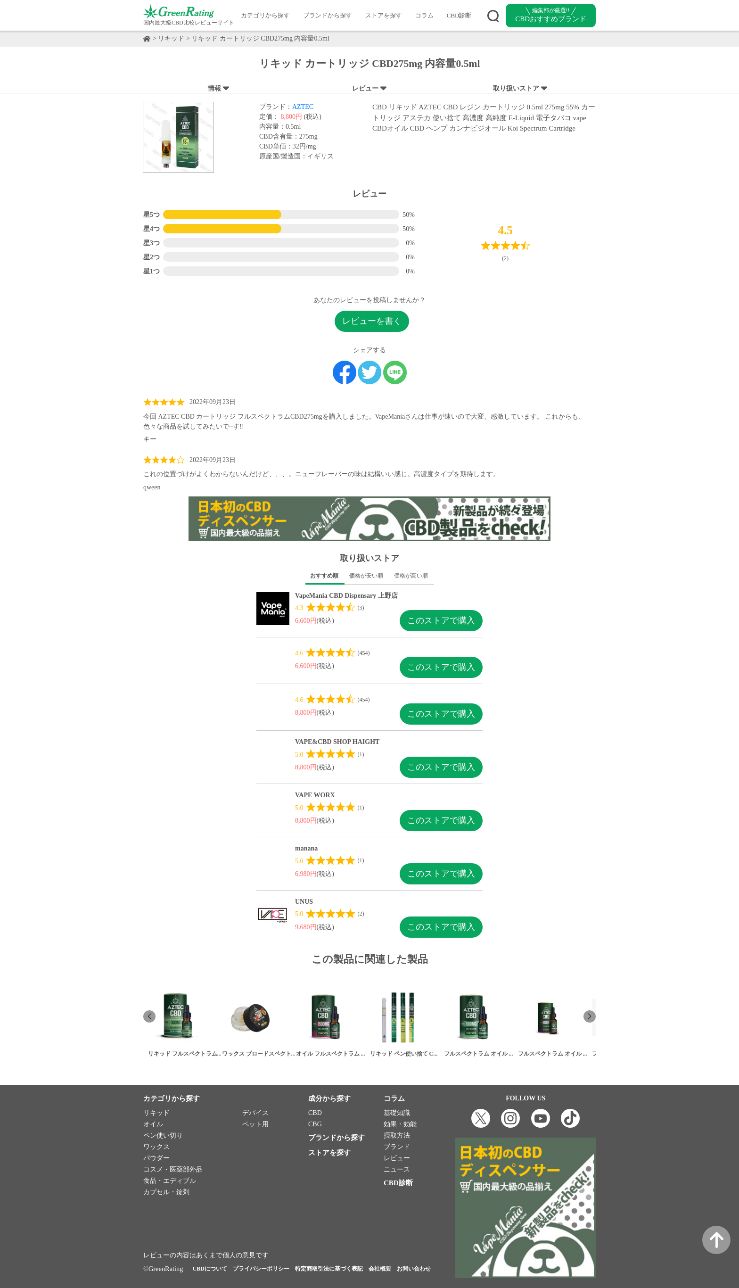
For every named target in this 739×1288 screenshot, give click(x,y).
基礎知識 (397, 1112)
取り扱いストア (520, 88)
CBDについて (209, 1268)
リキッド (171, 38)
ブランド (397, 1146)
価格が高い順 (411, 575)
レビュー (369, 88)
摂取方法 (397, 1135)
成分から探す (329, 1098)
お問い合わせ (414, 1268)
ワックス (156, 1146)
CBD (315, 1112)
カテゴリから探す (265, 15)
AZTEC (302, 106)
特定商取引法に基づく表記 (329, 1268)
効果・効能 (400, 1124)
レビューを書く (372, 321)
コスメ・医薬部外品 (173, 1169)
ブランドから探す (327, 15)
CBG (315, 1124)
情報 (219, 88)
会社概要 (380, 1268)
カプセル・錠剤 (166, 1192)
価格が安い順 (366, 575)
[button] (589, 1016)
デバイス (255, 1112)
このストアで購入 (441, 620)
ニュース (397, 1169)
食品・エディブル (169, 1180)
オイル (153, 1124)
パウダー (156, 1158)
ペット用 (255, 1124)
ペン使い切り (163, 1135)
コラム (424, 15)
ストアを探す (383, 15)
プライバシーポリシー (261, 1268)
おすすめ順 (324, 575)
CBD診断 (459, 15)
